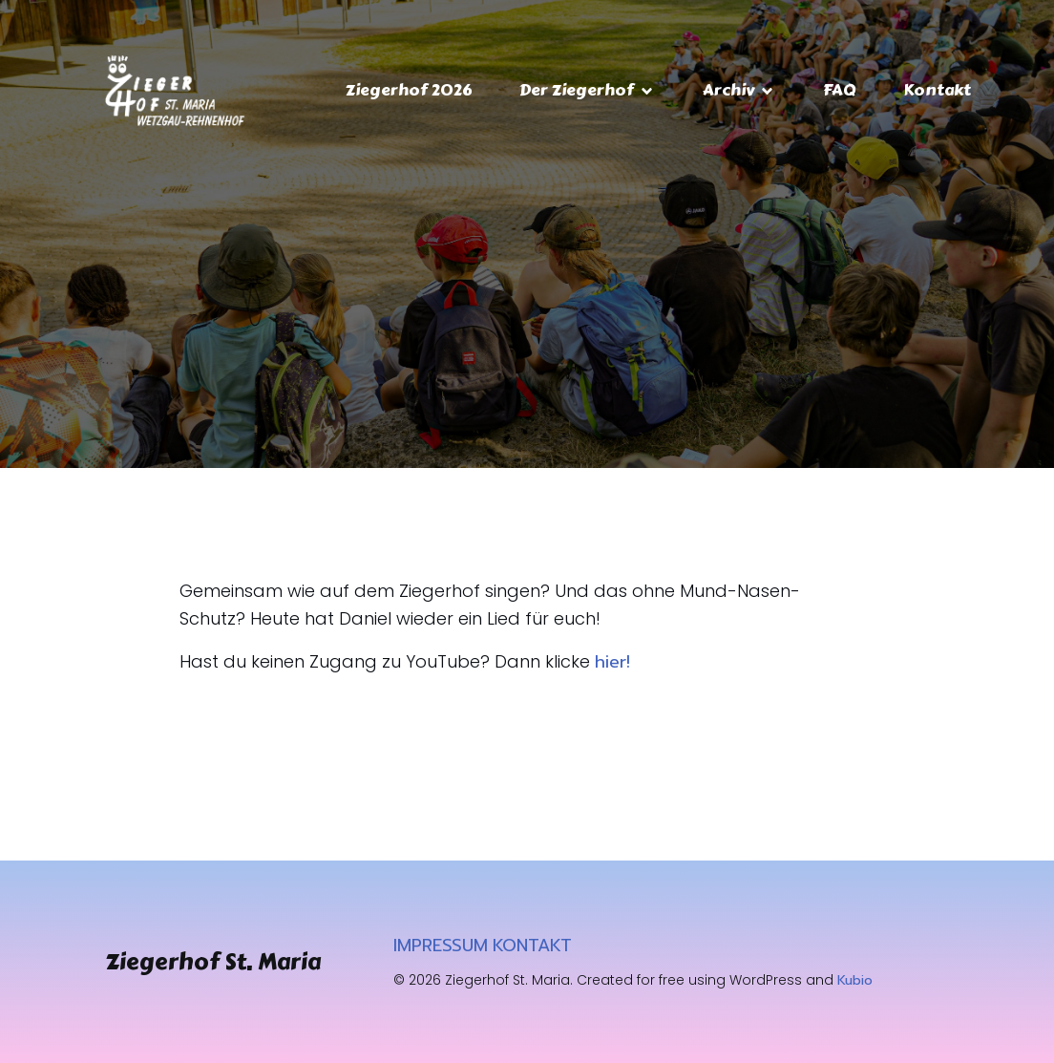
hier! (612, 661)
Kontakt (937, 89)
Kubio (855, 980)
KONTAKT (532, 945)
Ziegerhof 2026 (409, 89)
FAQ (839, 89)
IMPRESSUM (440, 945)
